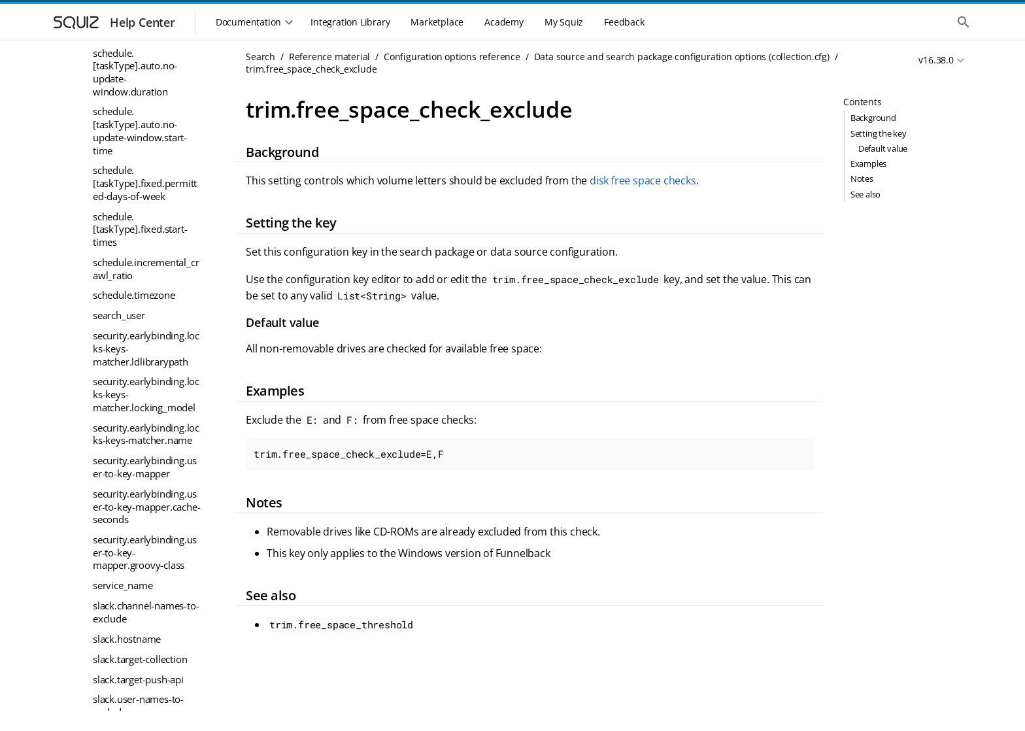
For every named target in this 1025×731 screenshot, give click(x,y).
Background (873, 118)
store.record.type (130, 56)
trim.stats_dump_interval (146, 553)
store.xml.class (125, 96)
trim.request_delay (134, 526)
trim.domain (120, 177)
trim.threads (120, 599)
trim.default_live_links (140, 157)
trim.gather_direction (139, 304)
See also (865, 194)
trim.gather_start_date (141, 364)
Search (260, 56)
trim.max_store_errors (142, 445)
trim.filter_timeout (133, 217)
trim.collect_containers (142, 117)
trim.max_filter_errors (141, 405)
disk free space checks (643, 180)
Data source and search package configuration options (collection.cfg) (682, 56)
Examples (868, 163)
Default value (882, 148)
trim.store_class (127, 579)
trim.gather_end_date (139, 324)
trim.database (123, 137)
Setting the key (878, 133)
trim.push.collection (136, 506)
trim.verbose (121, 700)
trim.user (113, 660)
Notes (861, 178)
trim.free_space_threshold (147, 278)
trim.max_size (123, 425)
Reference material (329, 56)
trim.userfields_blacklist (144, 680)
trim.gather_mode (132, 344)
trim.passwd (120, 465)
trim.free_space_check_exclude (145, 244)
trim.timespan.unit (133, 640)
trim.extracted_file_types (146, 198)
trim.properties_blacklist (146, 485)
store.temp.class (128, 76)
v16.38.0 (935, 60)
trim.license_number (138, 385)
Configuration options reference (452, 56)
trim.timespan (123, 619)
